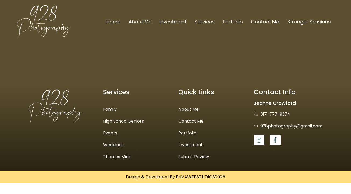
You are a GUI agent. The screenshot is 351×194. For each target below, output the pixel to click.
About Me (140, 21)
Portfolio (233, 21)
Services (204, 21)
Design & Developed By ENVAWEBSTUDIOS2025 (175, 177)
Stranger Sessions (309, 21)
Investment (172, 21)
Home (113, 21)
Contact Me (265, 21)
